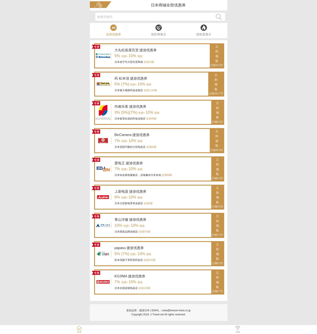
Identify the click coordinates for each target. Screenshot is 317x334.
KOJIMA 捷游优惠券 (130, 276)
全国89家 (166, 175)
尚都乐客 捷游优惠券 (130, 106)
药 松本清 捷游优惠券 (131, 78)
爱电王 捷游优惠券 (129, 163)
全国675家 (144, 231)
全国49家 (151, 118)
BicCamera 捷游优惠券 (132, 135)
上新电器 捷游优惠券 (130, 191)
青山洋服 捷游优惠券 (130, 219)
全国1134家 (150, 90)
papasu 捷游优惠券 (129, 248)
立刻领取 (216, 56)
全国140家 (144, 288)
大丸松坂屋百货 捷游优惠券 (136, 50)
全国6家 (148, 203)
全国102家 (149, 259)
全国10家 (148, 61)
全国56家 (151, 146)
